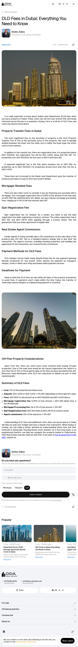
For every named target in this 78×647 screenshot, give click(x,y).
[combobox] (6, 477)
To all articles (10, 507)
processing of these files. (26, 642)
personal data (56, 500)
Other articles (11, 12)
